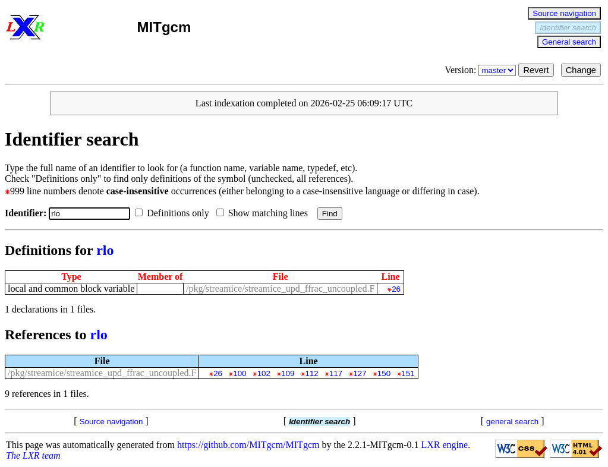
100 (239, 373)
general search (512, 421)
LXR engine (444, 445)
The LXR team (33, 455)
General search (569, 41)
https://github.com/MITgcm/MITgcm (248, 445)
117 (335, 373)
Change (581, 70)
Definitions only (174, 213)
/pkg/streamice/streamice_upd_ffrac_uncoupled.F (280, 288)
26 (396, 289)
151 (407, 373)
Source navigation (564, 13)
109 (287, 373)
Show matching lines (264, 213)
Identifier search (568, 27)
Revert (536, 70)
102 (263, 373)
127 (359, 373)
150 (383, 373)
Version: (481, 70)
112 (312, 373)
